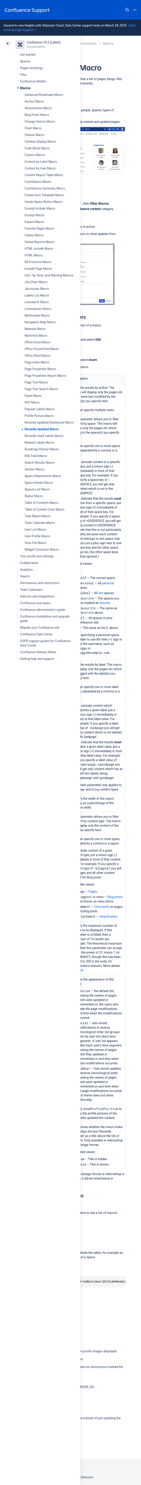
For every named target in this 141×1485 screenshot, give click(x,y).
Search (127, 9)
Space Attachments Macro (43, 476)
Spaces (25, 61)
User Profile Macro (37, 536)
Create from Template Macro (44, 195)
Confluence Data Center (36, 634)
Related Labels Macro (39, 442)
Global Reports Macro (39, 242)
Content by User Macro (40, 168)
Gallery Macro (34, 235)
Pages (92, 891)
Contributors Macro (38, 181)
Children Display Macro (40, 141)
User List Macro (35, 529)
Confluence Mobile (33, 81)
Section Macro (34, 469)
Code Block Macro (37, 148)
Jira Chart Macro (36, 282)
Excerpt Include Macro (40, 208)
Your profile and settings (37, 556)
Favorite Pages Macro (39, 228)
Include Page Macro (38, 268)
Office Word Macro (37, 355)
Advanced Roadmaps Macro (44, 95)
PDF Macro (32, 402)
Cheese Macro (34, 135)
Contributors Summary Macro (45, 188)
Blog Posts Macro (37, 115)
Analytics (26, 569)
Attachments (108, 916)
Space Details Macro (39, 482)
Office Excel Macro (37, 342)
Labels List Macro (37, 295)
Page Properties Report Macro (45, 375)
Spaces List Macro (37, 489)
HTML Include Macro (39, 248)
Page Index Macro (37, 362)
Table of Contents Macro (41, 503)
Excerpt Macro (34, 215)
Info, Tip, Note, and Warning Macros (49, 275)
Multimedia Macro (37, 315)
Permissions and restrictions (39, 583)
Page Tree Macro (36, 382)
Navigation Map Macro (40, 322)
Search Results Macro (40, 462)
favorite (105, 603)
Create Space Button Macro (43, 202)
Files (23, 74)
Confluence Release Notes (38, 652)
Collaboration (29, 563)
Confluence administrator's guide (42, 610)
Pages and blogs (31, 68)
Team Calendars (31, 589)
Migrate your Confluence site (39, 627)
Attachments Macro (38, 108)
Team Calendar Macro (40, 523)
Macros (25, 88)
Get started (27, 54)
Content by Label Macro (41, 161)
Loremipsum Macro (38, 309)
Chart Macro (33, 128)
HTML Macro (33, 255)
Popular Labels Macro (39, 409)
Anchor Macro (34, 101)
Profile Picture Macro (39, 416)
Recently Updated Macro (41, 429)
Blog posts (115, 897)
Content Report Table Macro (44, 175)
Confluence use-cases (35, 603)
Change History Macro (40, 121)
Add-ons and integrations (37, 596)
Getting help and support (37, 659)
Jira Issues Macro (37, 288)
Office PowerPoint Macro (42, 349)
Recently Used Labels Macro (44, 436)
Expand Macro (34, 222)
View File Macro (35, 543)
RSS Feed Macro (36, 456)
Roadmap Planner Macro (42, 449)
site (100, 593)
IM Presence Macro (38, 262)
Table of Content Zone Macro (44, 509)
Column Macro (35, 155)
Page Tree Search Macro (41, 389)
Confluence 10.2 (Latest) (44, 42)
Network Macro (35, 329)
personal (108, 583)
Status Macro (34, 496)
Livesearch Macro (37, 302)
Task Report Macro (38, 516)
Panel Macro (33, 396)
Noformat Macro (36, 335)
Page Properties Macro (40, 369)
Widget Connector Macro (42, 549)
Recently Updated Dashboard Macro (49, 422)
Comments (101, 906)
